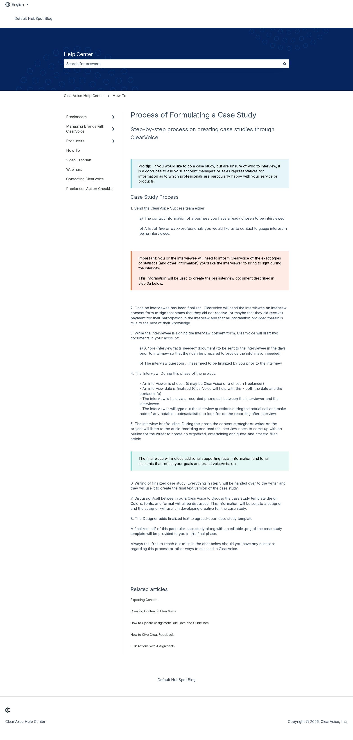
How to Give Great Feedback (152, 634)
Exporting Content (144, 600)
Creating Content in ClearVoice (153, 611)
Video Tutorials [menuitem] (79, 160)
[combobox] (172, 63)
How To (119, 95)
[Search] (285, 63)
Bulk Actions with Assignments (153, 646)
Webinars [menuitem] (74, 169)
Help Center (78, 54)
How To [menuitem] (73, 150)
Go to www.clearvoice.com (320, 18)
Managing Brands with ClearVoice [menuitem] (85, 128)
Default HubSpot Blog (33, 18)
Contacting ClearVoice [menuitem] (85, 179)
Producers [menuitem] (75, 141)
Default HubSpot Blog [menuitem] (176, 679)
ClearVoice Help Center (84, 95)
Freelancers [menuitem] (76, 117)
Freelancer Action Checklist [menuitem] (89, 188)
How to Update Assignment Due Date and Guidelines (170, 623)
